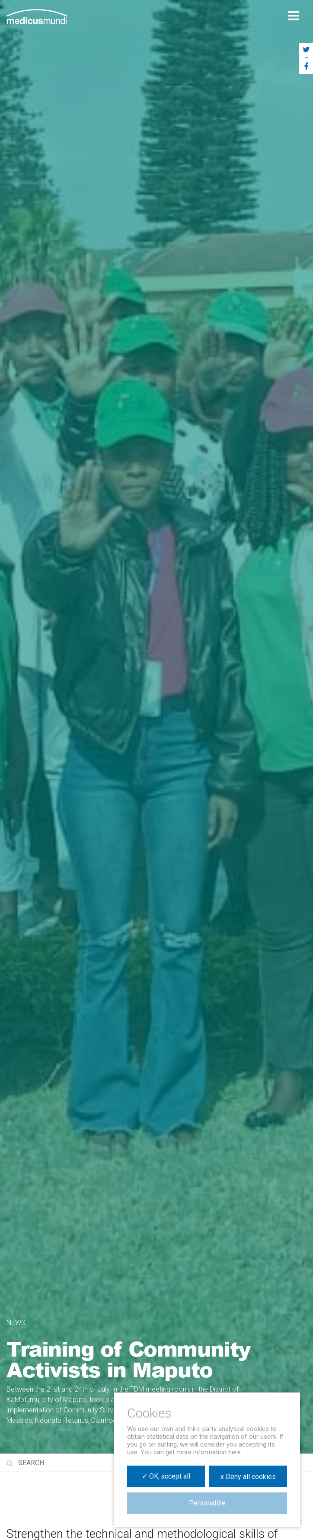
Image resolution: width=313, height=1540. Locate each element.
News (16, 1323)
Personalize (207, 1503)
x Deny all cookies (248, 1477)
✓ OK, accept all (166, 1476)
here (234, 1452)
